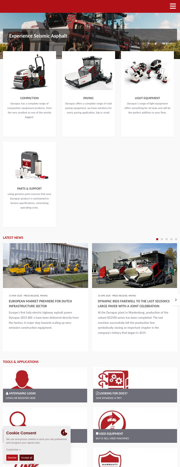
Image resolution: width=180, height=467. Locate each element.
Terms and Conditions (122, 449)
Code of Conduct (149, 449)
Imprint (166, 449)
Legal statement (111, 454)
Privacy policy (132, 454)
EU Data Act (167, 454)
